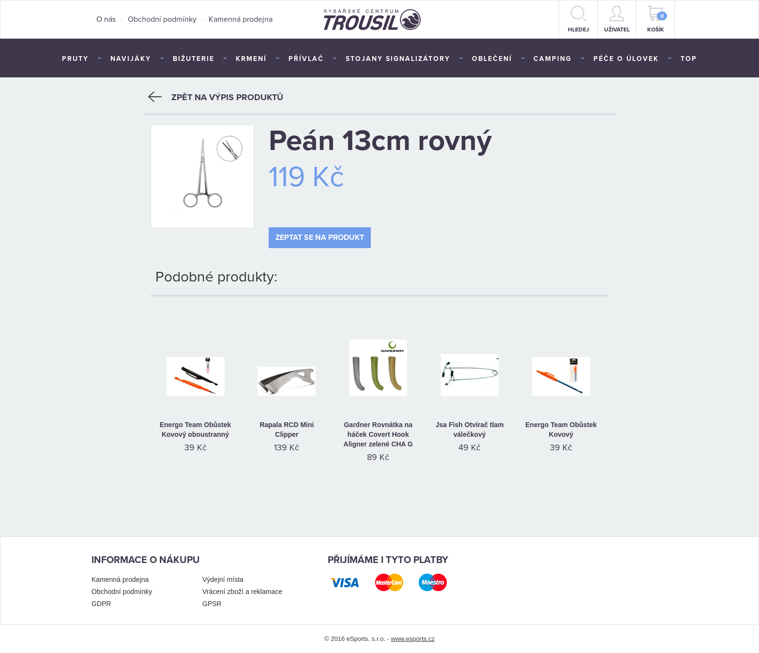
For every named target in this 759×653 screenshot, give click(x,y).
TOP (689, 59)
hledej (578, 19)
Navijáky (130, 59)
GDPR (101, 603)
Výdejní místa (222, 579)
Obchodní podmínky (162, 19)
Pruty (75, 59)
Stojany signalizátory (398, 59)
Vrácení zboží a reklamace (242, 591)
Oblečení (492, 59)
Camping (552, 59)
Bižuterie (193, 59)
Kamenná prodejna (241, 19)
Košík (657, 19)
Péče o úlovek (626, 59)
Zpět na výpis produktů (215, 96)
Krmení (251, 59)
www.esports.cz (413, 638)
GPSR (212, 603)
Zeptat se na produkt (319, 237)
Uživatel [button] (617, 19)
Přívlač (306, 59)
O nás (106, 19)
